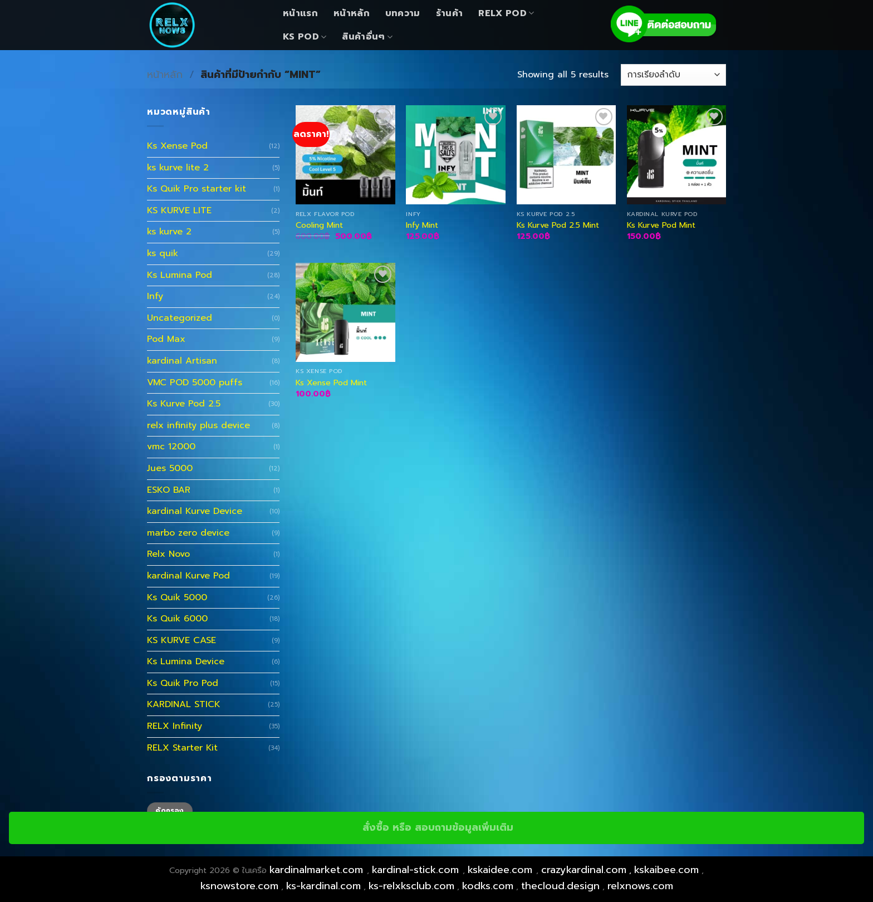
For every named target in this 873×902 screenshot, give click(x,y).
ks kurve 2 (169, 231)
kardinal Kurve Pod (188, 575)
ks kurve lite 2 (178, 167)
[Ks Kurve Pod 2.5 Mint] (566, 155)
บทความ (402, 13)
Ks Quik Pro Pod (182, 683)
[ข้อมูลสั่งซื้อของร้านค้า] (673, 75)
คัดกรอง (169, 811)
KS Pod (304, 36)
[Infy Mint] (456, 155)
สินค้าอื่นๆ (367, 36)
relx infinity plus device (198, 425)
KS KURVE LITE (179, 210)
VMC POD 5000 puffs (194, 382)
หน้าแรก (300, 13)
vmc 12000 (171, 446)
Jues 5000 (170, 468)
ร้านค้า (449, 13)
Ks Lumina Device (185, 661)
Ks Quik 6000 (177, 618)
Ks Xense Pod (177, 146)
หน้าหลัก (351, 13)
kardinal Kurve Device (194, 511)
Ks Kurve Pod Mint (661, 225)
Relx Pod (506, 13)
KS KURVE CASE (181, 640)
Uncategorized (179, 318)
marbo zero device (188, 533)
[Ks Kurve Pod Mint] (677, 155)
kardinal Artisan (182, 360)
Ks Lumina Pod (179, 275)
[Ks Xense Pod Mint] (345, 312)
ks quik (162, 253)
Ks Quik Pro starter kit (196, 188)
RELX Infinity (174, 726)
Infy (155, 296)
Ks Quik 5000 (177, 597)
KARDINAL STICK (183, 704)
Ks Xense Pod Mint (331, 383)
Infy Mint (422, 225)
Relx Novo (168, 554)
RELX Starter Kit (182, 747)
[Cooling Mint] (345, 155)
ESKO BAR (168, 490)
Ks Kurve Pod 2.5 (183, 403)
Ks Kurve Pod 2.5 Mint (558, 225)
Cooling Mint (319, 225)
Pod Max (166, 339)
